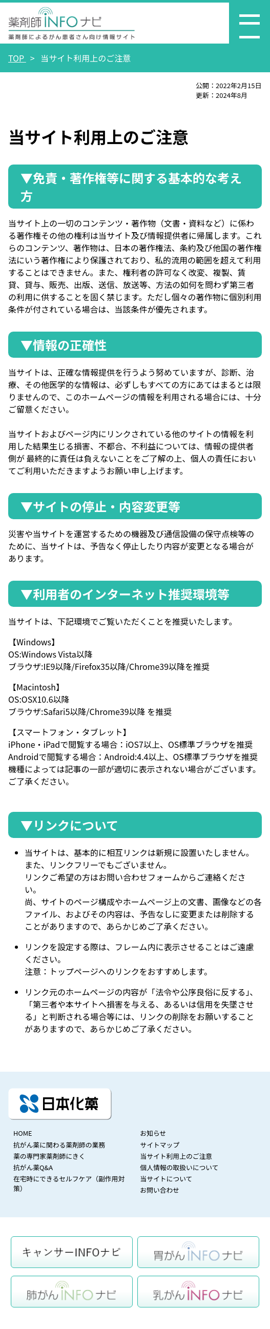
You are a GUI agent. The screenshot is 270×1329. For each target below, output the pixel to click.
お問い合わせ (159, 1190)
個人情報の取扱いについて (179, 1167)
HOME (22, 1133)
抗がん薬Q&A (33, 1167)
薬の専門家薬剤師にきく (49, 1156)
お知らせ (153, 1133)
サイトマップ (159, 1145)
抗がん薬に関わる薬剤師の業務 (59, 1145)
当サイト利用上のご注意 (176, 1156)
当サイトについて (166, 1178)
